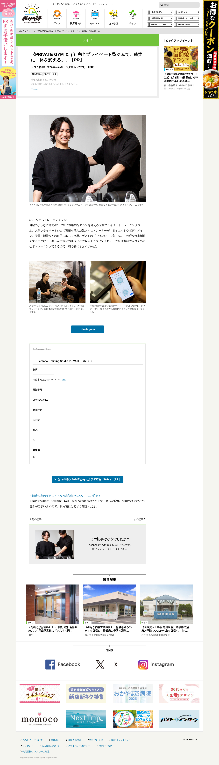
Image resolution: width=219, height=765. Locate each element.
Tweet (34, 89)
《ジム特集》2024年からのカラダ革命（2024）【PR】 (88, 479)
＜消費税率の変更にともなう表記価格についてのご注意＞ (65, 495)
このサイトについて (32, 740)
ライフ (30, 31)
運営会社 (55, 740)
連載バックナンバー (121, 740)
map (64, 379)
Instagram (88, 329)
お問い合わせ (105, 745)
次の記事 (138, 519)
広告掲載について (51, 745)
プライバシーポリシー (79, 745)
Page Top (187, 739)
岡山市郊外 (37, 74)
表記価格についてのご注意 (35, 751)
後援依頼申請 (74, 740)
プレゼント (28, 745)
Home (21, 31)
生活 (55, 74)
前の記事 (37, 519)
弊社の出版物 (96, 740)
